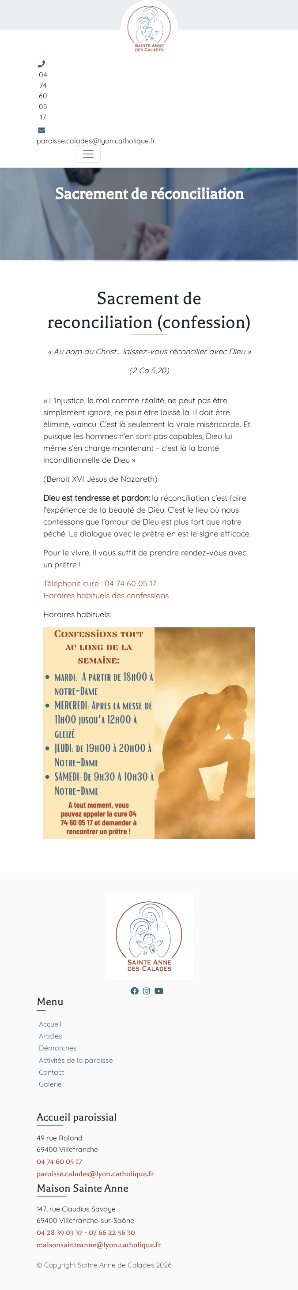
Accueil (50, 1024)
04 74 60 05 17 (43, 95)
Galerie (50, 1084)
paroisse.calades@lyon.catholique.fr (96, 140)
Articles (50, 1035)
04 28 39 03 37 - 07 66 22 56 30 (86, 1232)
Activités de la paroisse (76, 1060)
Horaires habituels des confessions (106, 595)
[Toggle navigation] (88, 154)
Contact (51, 1072)
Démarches (58, 1047)
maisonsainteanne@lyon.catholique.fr (99, 1245)
